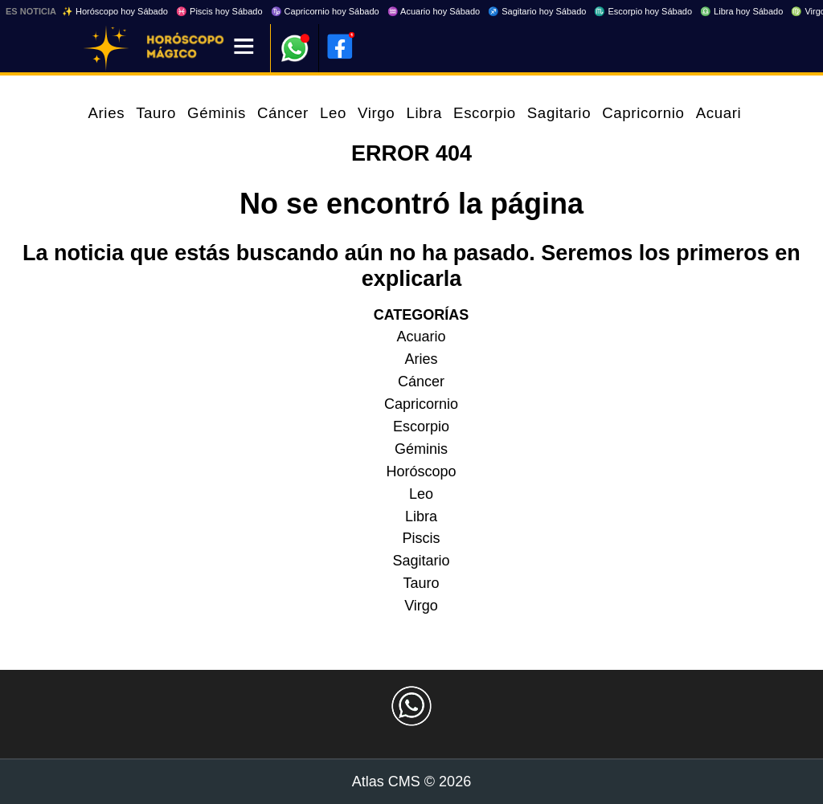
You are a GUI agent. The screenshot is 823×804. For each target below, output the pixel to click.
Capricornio (643, 112)
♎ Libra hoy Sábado (741, 11)
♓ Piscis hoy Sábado (219, 11)
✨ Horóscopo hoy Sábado (115, 11)
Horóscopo (421, 471)
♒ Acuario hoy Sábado (434, 11)
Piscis (421, 538)
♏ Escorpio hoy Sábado (643, 11)
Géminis (216, 112)
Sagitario (559, 112)
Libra (424, 112)
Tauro (156, 112)
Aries (106, 112)
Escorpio (484, 112)
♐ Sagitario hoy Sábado (537, 11)
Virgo (376, 112)
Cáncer (283, 112)
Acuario (723, 112)
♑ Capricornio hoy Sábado (325, 11)
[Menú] (244, 48)
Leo (333, 112)
